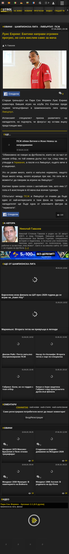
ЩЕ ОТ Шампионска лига (19, 264)
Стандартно (22, 407)
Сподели (11, 94)
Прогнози (39, 11)
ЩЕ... (7, 134)
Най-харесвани (59, 407)
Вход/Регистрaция (34, 417)
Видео (49, 11)
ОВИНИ (7, 428)
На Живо (18, 11)
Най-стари (46, 407)
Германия (19, 162)
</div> (34, 19)
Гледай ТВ (60, 11)
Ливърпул (7, 111)
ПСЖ (26, 196)
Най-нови (34, 407)
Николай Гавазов (30, 228)
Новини (28, 11)
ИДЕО (5, 499)
